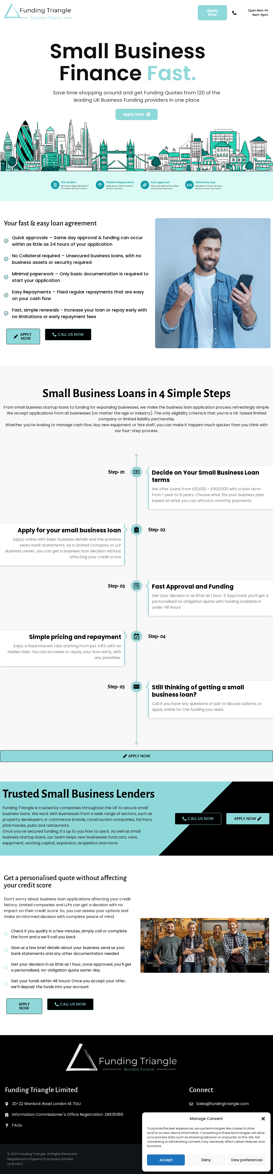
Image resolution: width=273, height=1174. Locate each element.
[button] (263, 1118)
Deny (206, 1160)
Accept (166, 1160)
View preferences (247, 1160)
